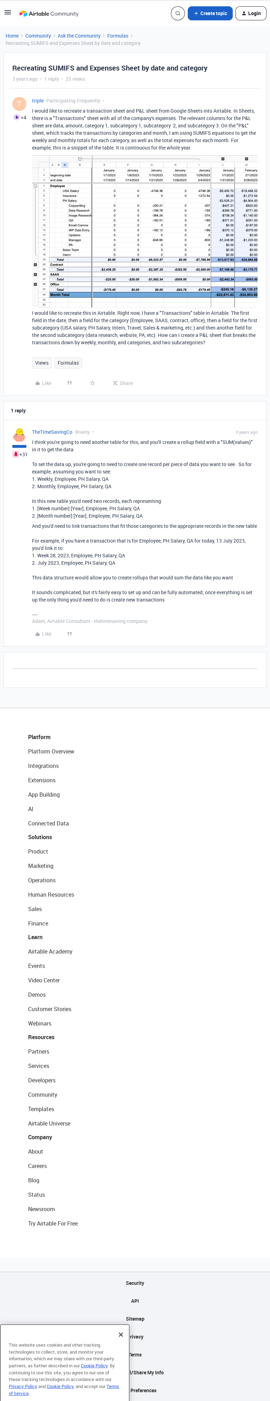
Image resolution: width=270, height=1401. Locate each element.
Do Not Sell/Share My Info (135, 1372)
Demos (37, 994)
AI (30, 809)
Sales (35, 909)
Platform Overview (51, 751)
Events (36, 966)
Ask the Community (79, 35)
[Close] (121, 1347)
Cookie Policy (94, 1378)
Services (38, 1066)
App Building (44, 794)
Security (135, 1283)
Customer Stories (49, 1009)
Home (12, 35)
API (135, 1300)
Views (42, 362)
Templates (41, 1109)
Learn (35, 937)
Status (36, 1195)
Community (38, 35)
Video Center (44, 980)
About (35, 1151)
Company (40, 1137)
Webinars (39, 1023)
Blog (33, 1180)
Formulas (117, 35)
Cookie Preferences (135, 1390)
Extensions (42, 780)
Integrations (43, 766)
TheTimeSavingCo (52, 432)
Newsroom (41, 1209)
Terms (135, 1354)
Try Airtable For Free (53, 1223)
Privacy (135, 1336)
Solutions (40, 837)
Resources (41, 1037)
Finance (38, 923)
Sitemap (135, 1318)
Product (38, 851)
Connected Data (48, 823)
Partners (38, 1051)
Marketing (40, 866)
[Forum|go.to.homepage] (49, 13)
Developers (42, 1080)
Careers (37, 1166)
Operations (42, 880)
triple (38, 100)
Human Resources (51, 894)
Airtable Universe (49, 1123)
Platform (39, 737)
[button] (8, 14)
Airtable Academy (50, 951)
